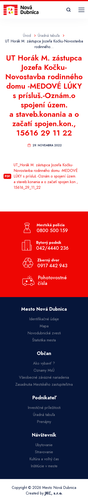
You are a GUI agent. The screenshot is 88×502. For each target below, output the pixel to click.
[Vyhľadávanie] (68, 10)
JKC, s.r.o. (53, 493)
